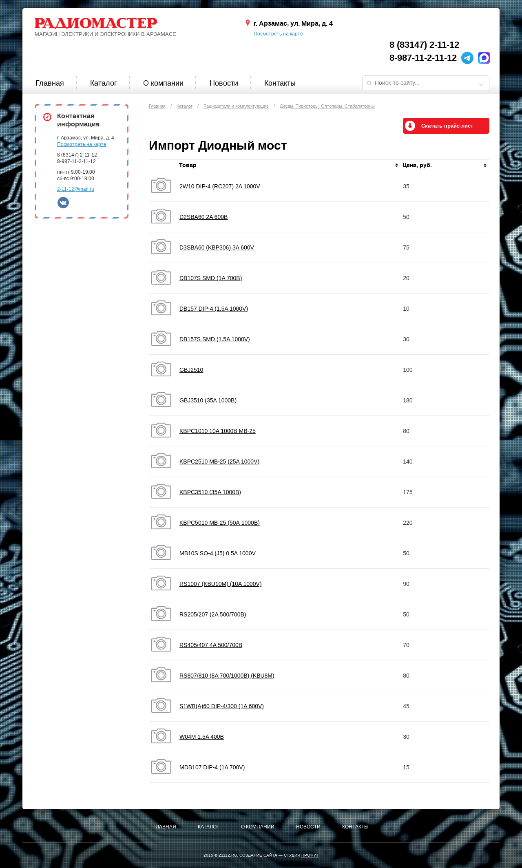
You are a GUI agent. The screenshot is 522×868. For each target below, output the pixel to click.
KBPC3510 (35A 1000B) (210, 492)
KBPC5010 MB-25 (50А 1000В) (219, 522)
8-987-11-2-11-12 (423, 57)
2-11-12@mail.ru (75, 189)
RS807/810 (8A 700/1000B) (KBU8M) (226, 675)
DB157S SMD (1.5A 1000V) (214, 339)
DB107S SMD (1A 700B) (210, 278)
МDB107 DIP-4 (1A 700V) (212, 767)
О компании (163, 83)
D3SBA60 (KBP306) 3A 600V (216, 247)
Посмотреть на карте (278, 34)
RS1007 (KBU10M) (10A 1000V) (220, 584)
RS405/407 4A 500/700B (210, 645)
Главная (49, 83)
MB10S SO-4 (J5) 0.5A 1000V (217, 553)
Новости (224, 83)
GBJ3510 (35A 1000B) (208, 400)
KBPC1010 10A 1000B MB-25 (217, 431)
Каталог (103, 83)
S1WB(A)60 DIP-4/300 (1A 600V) (221, 706)
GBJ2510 (191, 370)
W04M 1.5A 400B (201, 736)
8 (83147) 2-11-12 (424, 44)
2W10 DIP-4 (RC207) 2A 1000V (219, 186)
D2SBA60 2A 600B (203, 217)
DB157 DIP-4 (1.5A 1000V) (213, 308)
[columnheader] (289, 165)
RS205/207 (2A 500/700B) (212, 614)
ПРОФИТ (310, 855)
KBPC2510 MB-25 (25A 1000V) (219, 461)
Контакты (280, 83)
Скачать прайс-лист (447, 126)
